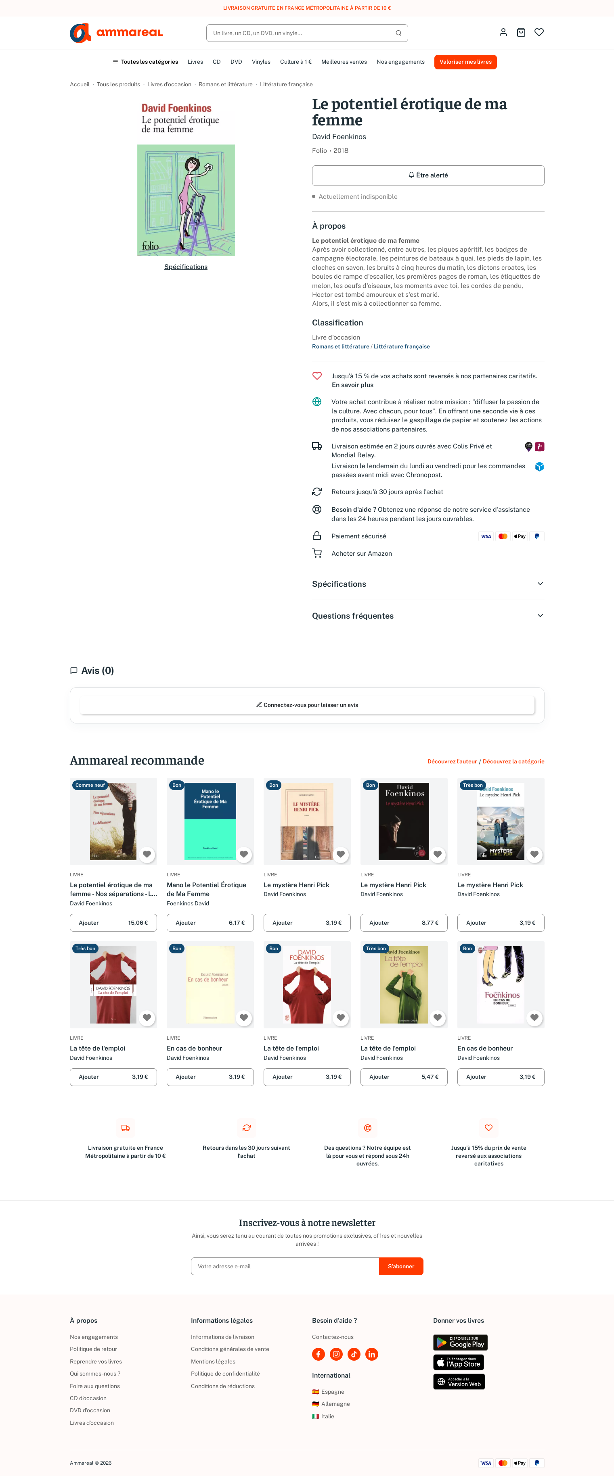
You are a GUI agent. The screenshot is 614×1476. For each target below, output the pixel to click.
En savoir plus (352, 385)
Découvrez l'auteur (452, 761)
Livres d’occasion (169, 84)
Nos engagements (401, 61)
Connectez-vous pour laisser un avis (307, 704)
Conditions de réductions (223, 1386)
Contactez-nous (333, 1337)
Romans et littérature (226, 84)
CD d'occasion (88, 1398)
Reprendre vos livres (96, 1361)
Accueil (80, 84)
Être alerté (428, 175)
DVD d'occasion (90, 1410)
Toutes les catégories (145, 61)
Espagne (328, 1391)
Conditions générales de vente (230, 1349)
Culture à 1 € (296, 61)
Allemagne (331, 1404)
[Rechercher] (307, 33)
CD (217, 61)
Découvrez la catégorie (514, 761)
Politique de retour (93, 1349)
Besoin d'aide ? (353, 509)
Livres (195, 61)
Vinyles (261, 61)
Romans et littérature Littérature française (371, 346)
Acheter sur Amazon (361, 553)
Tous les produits (118, 84)
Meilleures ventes (344, 61)
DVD (236, 61)
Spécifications (185, 267)
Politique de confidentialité (225, 1373)
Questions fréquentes (428, 616)
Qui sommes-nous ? (95, 1373)
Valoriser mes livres (466, 61)
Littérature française (286, 84)
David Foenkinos (339, 136)
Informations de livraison (222, 1337)
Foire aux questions (95, 1386)
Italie (323, 1416)
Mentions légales (213, 1361)
